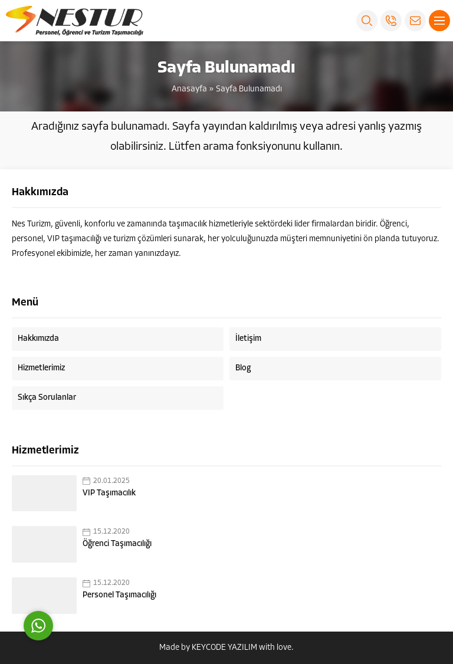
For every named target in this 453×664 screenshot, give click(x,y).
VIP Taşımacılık (109, 493)
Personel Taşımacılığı (119, 595)
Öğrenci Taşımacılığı (117, 544)
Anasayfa (189, 89)
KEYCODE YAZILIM (224, 647)
